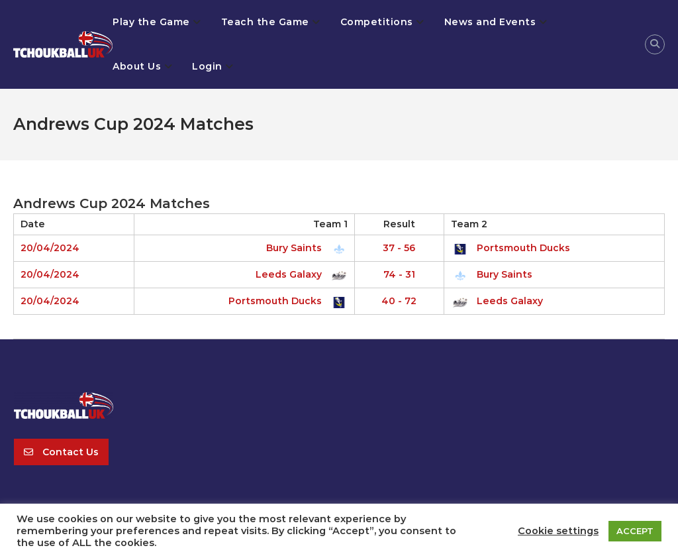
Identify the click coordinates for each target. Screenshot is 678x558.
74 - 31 (399, 274)
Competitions (376, 22)
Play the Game (151, 22)
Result (399, 224)
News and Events (490, 22)
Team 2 (469, 224)
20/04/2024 (50, 248)
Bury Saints (304, 248)
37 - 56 (399, 248)
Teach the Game (265, 22)
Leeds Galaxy (299, 274)
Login (207, 66)
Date (33, 224)
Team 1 (330, 224)
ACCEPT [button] (635, 531)
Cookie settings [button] (558, 531)
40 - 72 (398, 301)
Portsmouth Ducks (510, 248)
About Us (137, 66)
